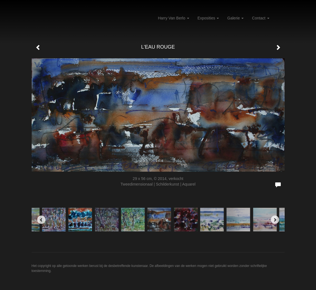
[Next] (275, 220)
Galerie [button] (235, 18)
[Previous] (41, 220)
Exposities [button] (208, 18)
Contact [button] (260, 18)
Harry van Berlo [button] (173, 18)
